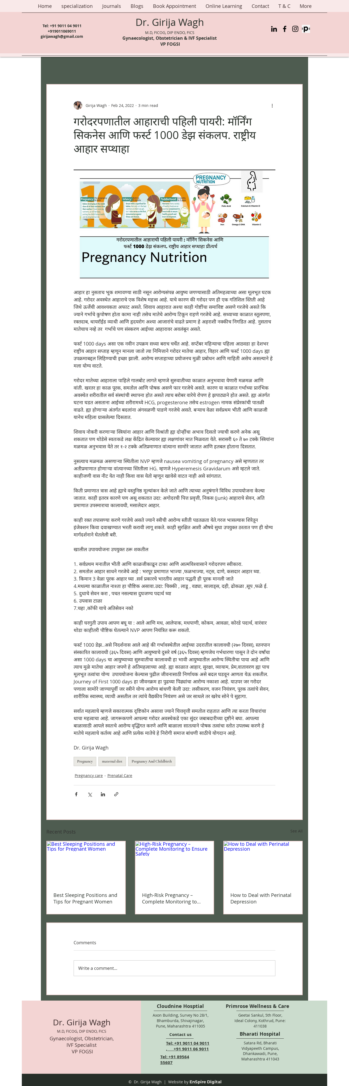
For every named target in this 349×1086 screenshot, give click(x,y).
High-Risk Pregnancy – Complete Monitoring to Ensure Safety (169, 898)
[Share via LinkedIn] (103, 794)
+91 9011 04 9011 (66, 25)
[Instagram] (295, 29)
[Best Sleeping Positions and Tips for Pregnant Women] (86, 863)
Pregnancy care (89, 775)
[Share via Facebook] (76, 794)
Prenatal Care (119, 775)
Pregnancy (85, 761)
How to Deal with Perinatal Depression (260, 898)
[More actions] (272, 105)
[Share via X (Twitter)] (89, 794)
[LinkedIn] (274, 29)
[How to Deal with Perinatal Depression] (263, 863)
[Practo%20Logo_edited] (306, 29)
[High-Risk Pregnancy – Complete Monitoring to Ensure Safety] (175, 863)
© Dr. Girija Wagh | (147, 1081)
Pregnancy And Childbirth (152, 761)
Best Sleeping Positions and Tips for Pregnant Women (85, 898)
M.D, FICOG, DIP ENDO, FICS (169, 32)
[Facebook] (285, 29)
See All (296, 831)
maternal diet (112, 761)
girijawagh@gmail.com (62, 36)
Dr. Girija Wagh (170, 22)
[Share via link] (116, 794)
